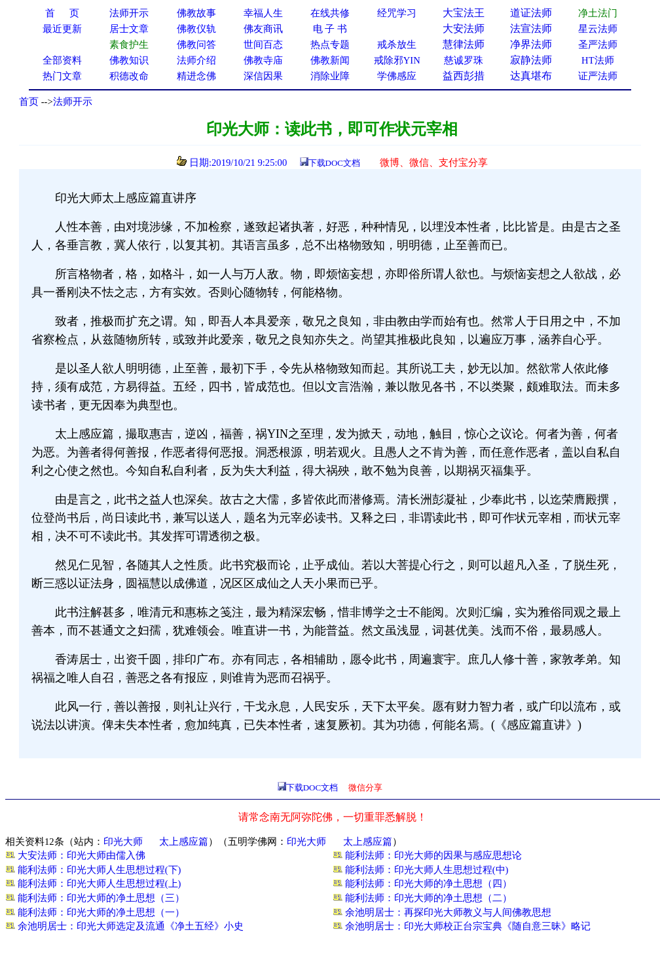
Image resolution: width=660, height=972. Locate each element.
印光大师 (123, 841)
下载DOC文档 (334, 163)
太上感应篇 (183, 841)
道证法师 (531, 12)
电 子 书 (330, 29)
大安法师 (464, 28)
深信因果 (263, 76)
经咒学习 (396, 13)
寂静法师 (531, 60)
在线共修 (330, 13)
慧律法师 (464, 44)
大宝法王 (464, 12)
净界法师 (531, 44)
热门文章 (62, 76)
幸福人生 (263, 13)
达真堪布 (531, 75)
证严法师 (597, 76)
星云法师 (597, 29)
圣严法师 (597, 44)
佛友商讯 (263, 29)
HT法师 (597, 60)
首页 (29, 101)
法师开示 (72, 101)
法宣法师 (531, 28)
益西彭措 (464, 75)
